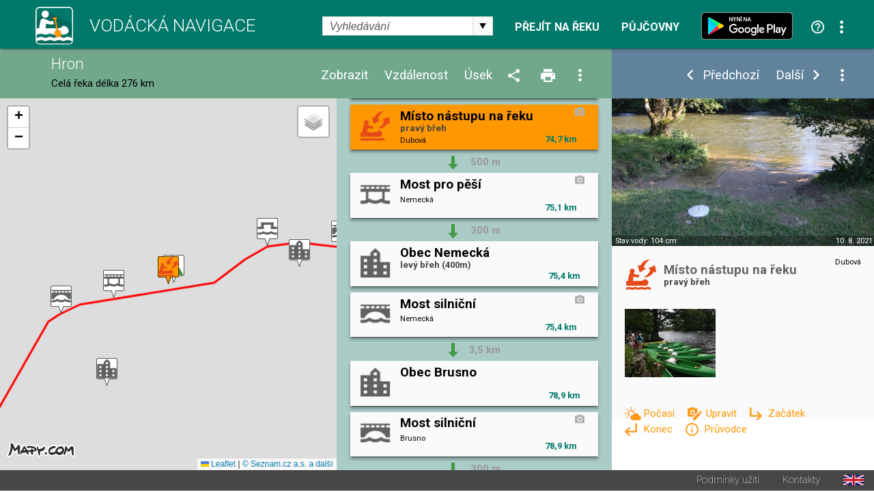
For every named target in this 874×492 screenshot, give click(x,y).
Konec (659, 429)
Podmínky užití (727, 481)
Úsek (478, 75)
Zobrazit (344, 75)
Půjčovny (650, 27)
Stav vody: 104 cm (646, 240)
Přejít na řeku (557, 27)
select (482, 26)
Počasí (660, 413)
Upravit (722, 413)
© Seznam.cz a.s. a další (287, 465)
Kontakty (801, 481)
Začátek (786, 413)
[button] (299, 254)
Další (790, 75)
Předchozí (731, 75)
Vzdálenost (416, 75)
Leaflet (218, 465)
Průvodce (725, 429)
